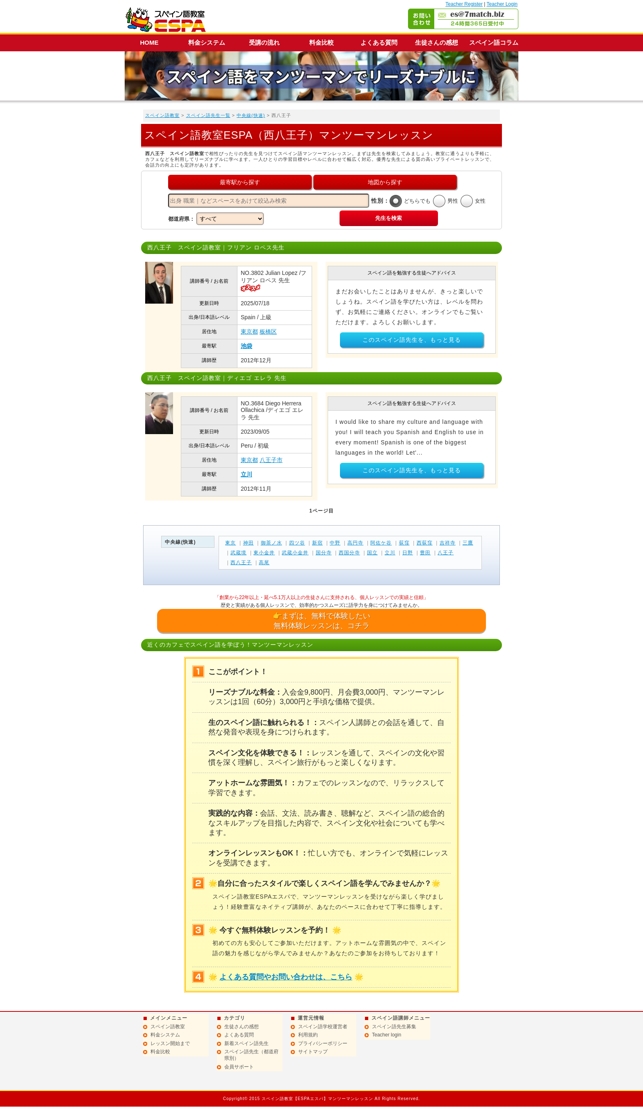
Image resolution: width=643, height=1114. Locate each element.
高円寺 (355, 543)
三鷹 (468, 543)
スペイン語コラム (493, 42)
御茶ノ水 (271, 543)
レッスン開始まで (170, 1043)
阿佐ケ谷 (381, 543)
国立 (372, 553)
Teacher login (386, 1035)
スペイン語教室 (162, 115)
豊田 (425, 553)
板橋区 (268, 331)
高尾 (264, 562)
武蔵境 (238, 553)
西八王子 (241, 562)
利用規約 (308, 1035)
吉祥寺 (448, 543)
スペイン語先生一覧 (208, 115)
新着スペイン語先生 (246, 1043)
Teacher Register (464, 4)
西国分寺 (349, 553)
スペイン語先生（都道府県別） (251, 1055)
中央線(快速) (251, 115)
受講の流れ (264, 42)
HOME (149, 42)
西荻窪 (425, 543)
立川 (246, 474)
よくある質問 (378, 42)
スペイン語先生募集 (394, 1026)
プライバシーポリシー (322, 1043)
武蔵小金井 (295, 553)
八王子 (446, 553)
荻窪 (404, 543)
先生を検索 (388, 218)
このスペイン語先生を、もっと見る (412, 339)
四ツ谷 (297, 543)
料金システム (206, 42)
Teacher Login (502, 4)
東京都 (249, 331)
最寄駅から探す (240, 182)
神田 (248, 543)
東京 (230, 543)
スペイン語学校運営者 (322, 1026)
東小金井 (264, 553)
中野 (335, 543)
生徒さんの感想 (436, 42)
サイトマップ (313, 1052)
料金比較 (321, 42)
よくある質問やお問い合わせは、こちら (285, 977)
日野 (407, 553)
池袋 (246, 346)
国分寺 (324, 553)
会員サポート (239, 1067)
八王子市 (271, 460)
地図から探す (385, 182)
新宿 (317, 543)
